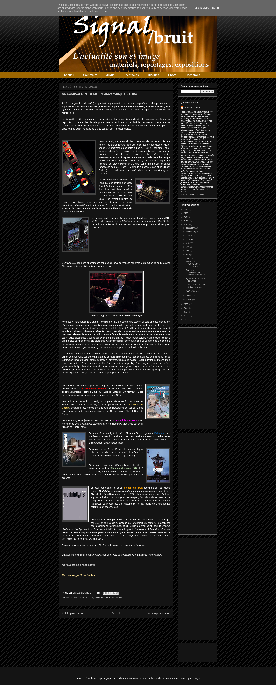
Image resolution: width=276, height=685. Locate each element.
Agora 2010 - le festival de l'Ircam (195, 280)
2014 (186, 209)
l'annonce (116, 455)
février (189, 296)
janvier (189, 299)
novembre (190, 232)
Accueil (69, 75)
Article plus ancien (159, 613)
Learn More (202, 8)
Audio (110, 75)
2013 (186, 213)
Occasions (192, 75)
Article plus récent (73, 613)
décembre (190, 228)
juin (188, 247)
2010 (186, 224)
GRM (90, 597)
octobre (189, 235)
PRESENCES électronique (108, 597)
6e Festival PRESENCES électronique (192, 263)
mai (188, 251)
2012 (186, 217)
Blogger (196, 678)
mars (188, 258)
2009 (186, 304)
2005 (186, 319)
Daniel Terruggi (79, 597)
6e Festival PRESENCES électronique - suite (194, 272)
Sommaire (90, 75)
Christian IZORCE (192, 107)
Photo (172, 75)
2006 (186, 315)
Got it (215, 8)
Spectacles (131, 75)
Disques (153, 75)
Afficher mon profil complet (192, 195)
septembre (191, 239)
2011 (186, 221)
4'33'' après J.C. (192, 291)
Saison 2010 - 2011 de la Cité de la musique (195, 286)
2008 (186, 308)
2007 (186, 312)
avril (188, 254)
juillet (188, 243)
